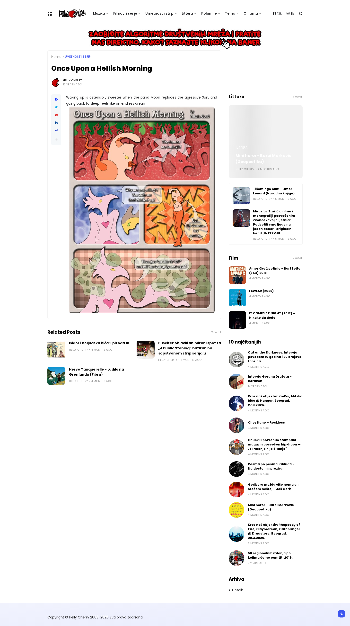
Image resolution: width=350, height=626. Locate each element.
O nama (251, 13)
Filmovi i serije (125, 13)
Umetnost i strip (159, 13)
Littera (187, 13)
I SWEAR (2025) (261, 291)
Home (56, 56)
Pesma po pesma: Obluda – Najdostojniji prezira (271, 466)
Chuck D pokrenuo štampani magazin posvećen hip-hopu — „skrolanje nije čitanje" (274, 444)
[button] (56, 139)
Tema (230, 13)
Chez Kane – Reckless (266, 422)
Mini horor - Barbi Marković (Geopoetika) (263, 158)
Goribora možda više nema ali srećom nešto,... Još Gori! (273, 486)
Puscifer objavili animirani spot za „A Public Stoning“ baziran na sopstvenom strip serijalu (189, 348)
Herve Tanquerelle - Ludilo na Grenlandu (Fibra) (96, 372)
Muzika (99, 13)
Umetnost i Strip (78, 57)
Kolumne (209, 13)
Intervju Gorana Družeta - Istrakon (270, 378)
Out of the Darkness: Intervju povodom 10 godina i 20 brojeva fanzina (274, 356)
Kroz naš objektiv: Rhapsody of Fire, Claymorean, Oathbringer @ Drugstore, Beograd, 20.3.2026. (274, 531)
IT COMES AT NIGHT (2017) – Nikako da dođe (272, 315)
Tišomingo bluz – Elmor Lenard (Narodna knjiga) (274, 191)
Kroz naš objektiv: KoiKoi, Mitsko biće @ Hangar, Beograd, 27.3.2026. (275, 400)
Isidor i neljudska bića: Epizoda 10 (99, 343)
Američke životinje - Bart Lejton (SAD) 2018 (276, 270)
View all (216, 332)
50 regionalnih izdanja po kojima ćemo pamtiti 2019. (270, 555)
